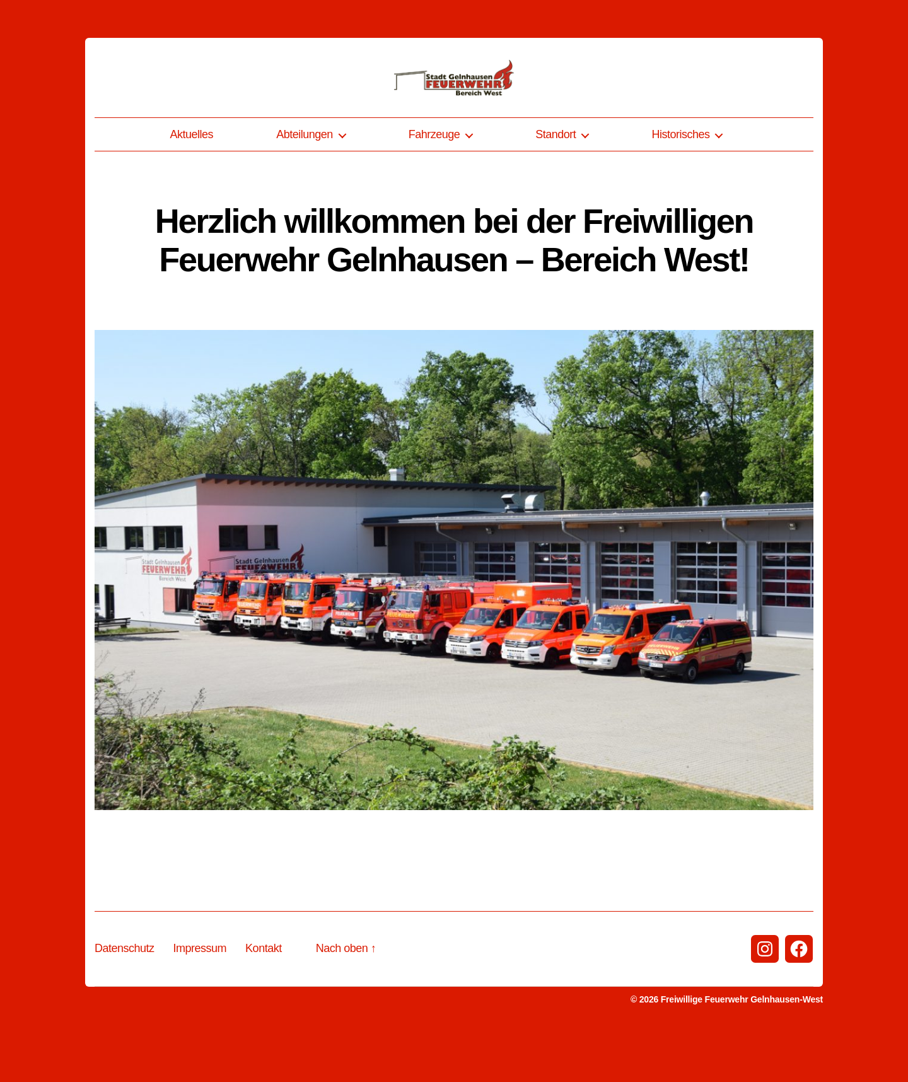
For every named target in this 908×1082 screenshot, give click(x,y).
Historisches (680, 185)
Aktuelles (192, 185)
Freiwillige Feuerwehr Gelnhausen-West (742, 1050)
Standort (555, 185)
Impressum (200, 998)
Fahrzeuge (434, 185)
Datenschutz (124, 998)
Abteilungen (304, 185)
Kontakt (263, 998)
